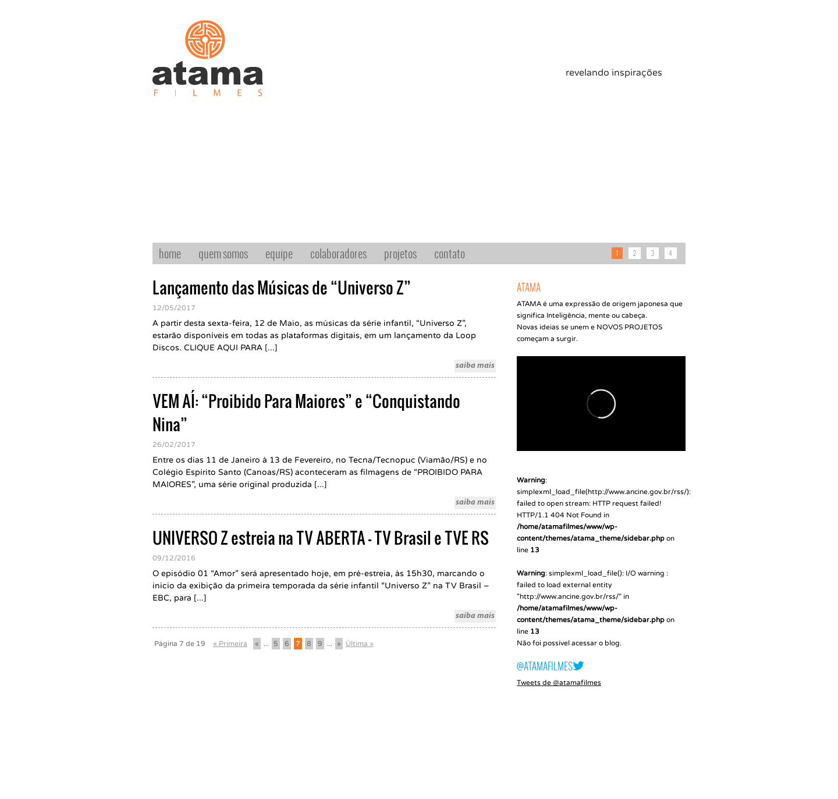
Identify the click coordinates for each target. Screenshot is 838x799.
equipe (279, 253)
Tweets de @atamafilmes (559, 683)
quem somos (223, 253)
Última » (360, 644)
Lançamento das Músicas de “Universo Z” (281, 287)
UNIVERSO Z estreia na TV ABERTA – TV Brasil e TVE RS (320, 537)
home (170, 253)
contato (449, 253)
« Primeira (230, 644)
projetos (400, 253)
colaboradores (338, 253)
